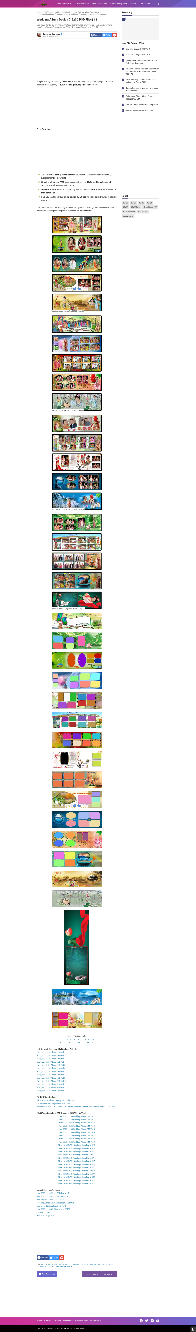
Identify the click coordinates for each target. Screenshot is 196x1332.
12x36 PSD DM (43, 1212)
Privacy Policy (81, 1320)
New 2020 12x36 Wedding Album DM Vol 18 (76, 1171)
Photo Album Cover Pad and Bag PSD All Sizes (95, 1107)
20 (97, 1043)
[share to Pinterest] (114, 35)
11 (56, 1043)
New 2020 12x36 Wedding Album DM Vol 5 (77, 1129)
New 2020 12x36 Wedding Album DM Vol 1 (77, 1116)
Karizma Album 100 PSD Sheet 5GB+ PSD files (56, 1107)
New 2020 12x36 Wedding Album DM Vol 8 (77, 1139)
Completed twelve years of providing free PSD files (142, 89)
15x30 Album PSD (150, 207)
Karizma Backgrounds (64, 1266)
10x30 (133, 203)
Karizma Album (82, 4)
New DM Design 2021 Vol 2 (138, 49)
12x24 (149, 203)
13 (65, 1043)
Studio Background (118, 4)
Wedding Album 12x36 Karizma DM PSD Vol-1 (56, 1203)
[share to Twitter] (107, 35)
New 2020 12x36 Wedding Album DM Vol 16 (76, 1164)
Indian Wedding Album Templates (101, 1264)
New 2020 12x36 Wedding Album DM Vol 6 (77, 1132)
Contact (47, 1320)
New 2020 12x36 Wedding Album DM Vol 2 (77, 1119)
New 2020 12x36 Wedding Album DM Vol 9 (77, 1142)
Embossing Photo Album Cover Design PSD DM (139, 97)
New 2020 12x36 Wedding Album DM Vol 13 (76, 1155)
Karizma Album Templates (46, 1266)
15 (75, 1043)
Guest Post (145, 4)
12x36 (125, 207)
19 (93, 1043)
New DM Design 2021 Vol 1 (138, 54)
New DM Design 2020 (46, 1215)
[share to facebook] (96, 35)
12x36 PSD (135, 207)
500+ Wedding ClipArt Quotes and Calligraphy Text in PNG (140, 80)
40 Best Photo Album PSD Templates (52, 1199)
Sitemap (57, 1320)
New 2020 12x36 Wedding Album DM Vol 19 (76, 1174)
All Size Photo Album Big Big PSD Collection (55, 1100)
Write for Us (95, 1320)
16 (79, 1043)
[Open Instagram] (152, 1320)
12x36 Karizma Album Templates (76, 1264)
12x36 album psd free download (52, 1264)
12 (61, 1043)
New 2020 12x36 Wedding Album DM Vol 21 (76, 1180)
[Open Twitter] (146, 1320)
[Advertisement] (77, 59)
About (39, 1320)
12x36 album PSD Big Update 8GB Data (53, 1103)
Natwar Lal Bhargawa (52, 34)
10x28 (125, 203)
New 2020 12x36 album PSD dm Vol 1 (52, 1196)
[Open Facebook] (141, 1320)
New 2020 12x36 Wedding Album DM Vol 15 (76, 1161)
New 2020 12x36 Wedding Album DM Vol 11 (76, 1148)
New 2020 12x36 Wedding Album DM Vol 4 (77, 1126)
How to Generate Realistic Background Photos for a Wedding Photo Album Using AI (142, 71)
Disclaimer (68, 1320)
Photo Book (143, 212)
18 (88, 1043)
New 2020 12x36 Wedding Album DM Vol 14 (76, 1158)
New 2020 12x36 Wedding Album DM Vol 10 (76, 1145)
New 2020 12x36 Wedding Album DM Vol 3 (77, 1123)
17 (83, 1043)
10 (93, 1039)
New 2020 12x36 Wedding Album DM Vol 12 (76, 1151)
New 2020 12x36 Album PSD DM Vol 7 (53, 1193)
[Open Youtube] (157, 1320)
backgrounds (128, 216)
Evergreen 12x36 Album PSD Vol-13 (51, 1091)
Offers (133, 4)
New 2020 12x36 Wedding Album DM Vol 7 (77, 1135)
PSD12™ (85, 1328)
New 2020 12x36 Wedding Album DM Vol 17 (76, 1167)
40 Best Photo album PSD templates (142, 104)
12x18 (141, 203)
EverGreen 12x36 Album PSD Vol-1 (51, 1206)
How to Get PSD (99, 4)
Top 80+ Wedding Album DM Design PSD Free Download (141, 61)
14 (70, 1043)
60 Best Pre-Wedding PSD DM (139, 110)
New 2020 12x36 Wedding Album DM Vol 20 (76, 1177)
